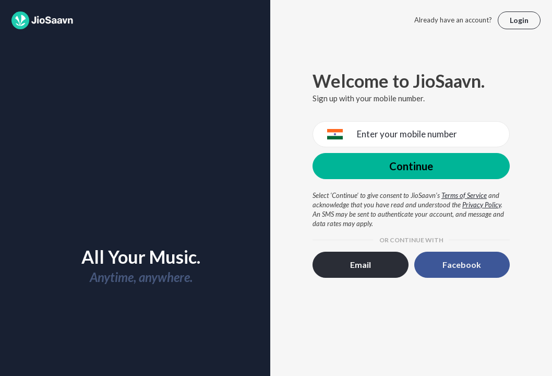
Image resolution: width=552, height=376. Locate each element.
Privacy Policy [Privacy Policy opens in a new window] (481, 205)
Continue (411, 166)
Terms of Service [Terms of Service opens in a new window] (464, 195)
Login (519, 20)
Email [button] (360, 264)
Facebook (461, 264)
